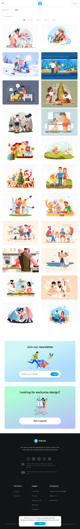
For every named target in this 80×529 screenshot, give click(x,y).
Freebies (17, 496)
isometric (38, 20)
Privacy (34, 496)
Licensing (35, 491)
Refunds (35, 505)
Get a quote (40, 421)
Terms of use (36, 500)
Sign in (75, 3)
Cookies (35, 509)
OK (40, 523)
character (30, 20)
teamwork (46, 20)
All (24, 20)
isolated (54, 20)
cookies (32, 518)
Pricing (16, 491)
